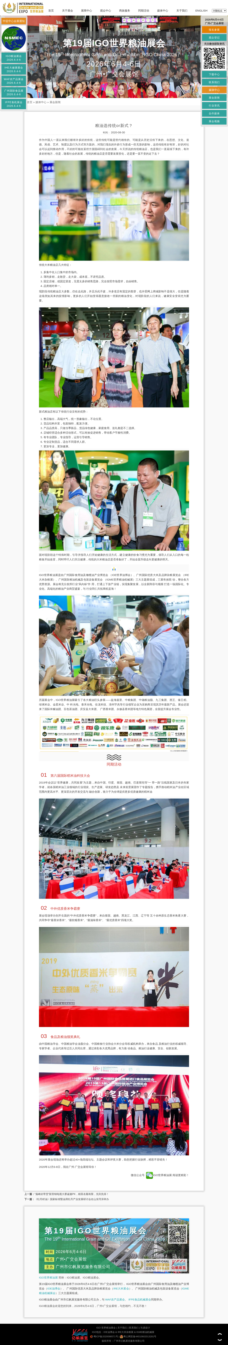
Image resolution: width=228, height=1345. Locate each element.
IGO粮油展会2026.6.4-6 (14, 58)
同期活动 (143, 10)
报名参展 (214, 29)
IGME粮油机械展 (145, 1332)
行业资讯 (214, 105)
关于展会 (67, 10)
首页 (51, 10)
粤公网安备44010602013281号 (138, 1336)
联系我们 (134, 1327)
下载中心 (214, 74)
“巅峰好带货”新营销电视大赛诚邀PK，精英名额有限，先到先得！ (72, 1194)
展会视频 (214, 121)
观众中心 (105, 10)
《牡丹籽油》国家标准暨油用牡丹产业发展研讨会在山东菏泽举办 (72, 1199)
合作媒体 (214, 113)
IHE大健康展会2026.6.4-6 (13, 69)
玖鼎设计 (145, 1327)
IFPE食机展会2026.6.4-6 (13, 104)
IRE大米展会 (121, 1288)
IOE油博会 (53, 1288)
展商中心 (86, 10)
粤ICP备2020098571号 (104, 1336)
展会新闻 (55, 102)
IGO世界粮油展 (159, 1175)
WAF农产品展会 (115, 1299)
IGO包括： (97, 1332)
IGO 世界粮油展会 (105, 1327)
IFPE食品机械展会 (139, 1299)
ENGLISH (201, 10)
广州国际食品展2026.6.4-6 (13, 92)
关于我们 (181, 10)
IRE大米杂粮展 (126, 1332)
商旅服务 (124, 10)
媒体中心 (162, 10)
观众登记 (214, 37)
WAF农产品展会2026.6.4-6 (14, 81)
